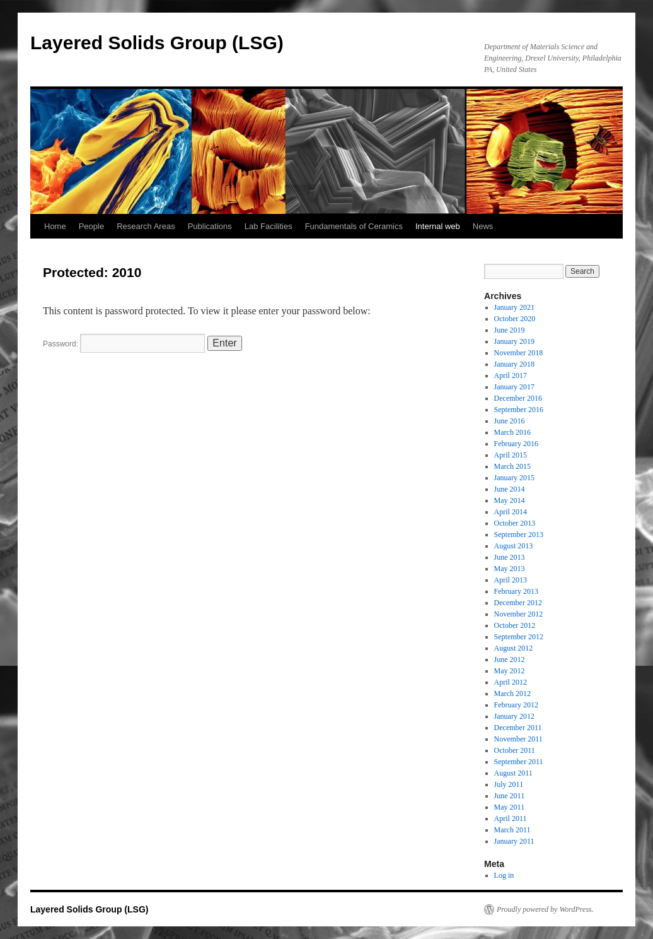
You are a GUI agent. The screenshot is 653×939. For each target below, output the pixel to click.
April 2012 (510, 682)
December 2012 (518, 602)
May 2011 (509, 807)
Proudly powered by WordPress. (545, 909)
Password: (124, 344)
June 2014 (509, 489)
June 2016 (509, 420)
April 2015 (510, 455)
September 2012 (518, 636)
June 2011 (509, 795)
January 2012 (514, 716)
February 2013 (516, 591)
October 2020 (515, 318)
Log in (504, 875)
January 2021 (514, 307)
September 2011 (518, 761)
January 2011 (514, 841)
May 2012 (509, 670)
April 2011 (510, 818)
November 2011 (518, 739)
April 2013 (510, 580)
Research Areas (146, 226)
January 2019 (514, 341)
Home (55, 226)
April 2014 (510, 511)
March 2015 (512, 466)
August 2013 (513, 545)
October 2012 (515, 625)
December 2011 (518, 727)
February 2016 (516, 443)
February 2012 (516, 704)
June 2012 (509, 659)
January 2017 (514, 386)
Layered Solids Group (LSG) (157, 42)
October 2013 (515, 523)
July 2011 (509, 784)
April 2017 (510, 375)
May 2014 (509, 500)
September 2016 (518, 409)
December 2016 (518, 398)
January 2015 (514, 477)
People (91, 226)
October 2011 (514, 750)
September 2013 (518, 534)
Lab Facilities (268, 226)
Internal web (437, 226)
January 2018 (514, 364)
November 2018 (518, 352)
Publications (210, 226)
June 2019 (509, 330)
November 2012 (518, 614)
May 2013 (509, 568)
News (483, 226)
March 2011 (512, 829)
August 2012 (513, 648)
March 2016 (512, 432)
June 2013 (509, 557)
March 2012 (512, 693)
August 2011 (513, 773)
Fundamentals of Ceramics (354, 226)
